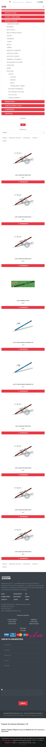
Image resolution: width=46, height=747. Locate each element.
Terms (27, 599)
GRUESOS (13, 80)
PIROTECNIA (24, 113)
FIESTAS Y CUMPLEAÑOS (24, 17)
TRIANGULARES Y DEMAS (17, 86)
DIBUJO (12, 83)
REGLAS (9, 44)
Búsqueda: (23, 118)
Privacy (27, 596)
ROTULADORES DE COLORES (25, 62)
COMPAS (9, 47)
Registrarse (17, 596)
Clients (16, 599)
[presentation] (23, 684)
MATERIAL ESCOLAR (24, 21)
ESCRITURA (25, 71)
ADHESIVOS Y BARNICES (25, 50)
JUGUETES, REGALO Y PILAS (24, 106)
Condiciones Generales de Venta (33, 715)
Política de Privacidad (17, 715)
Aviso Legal (7, 715)
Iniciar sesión (18, 594)
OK (37, 742)
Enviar (23, 703)
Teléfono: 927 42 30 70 (18, 2)
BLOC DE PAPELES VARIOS (14, 33)
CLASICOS (13, 77)
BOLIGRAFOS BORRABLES (26, 89)
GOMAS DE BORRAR (14, 97)
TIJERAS (9, 41)
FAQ (26, 594)
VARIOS (9, 68)
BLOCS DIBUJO (11, 30)
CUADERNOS (25, 39)
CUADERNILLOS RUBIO (25, 24)
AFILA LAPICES (26, 95)
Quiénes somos (5, 596)
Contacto (28, 2)
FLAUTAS (9, 36)
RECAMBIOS (25, 27)
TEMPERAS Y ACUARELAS (25, 59)
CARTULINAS (25, 65)
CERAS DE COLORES (25, 53)
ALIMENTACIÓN (24, 109)
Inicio (3, 594)
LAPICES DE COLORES (25, 56)
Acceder (39, 2)
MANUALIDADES (24, 101)
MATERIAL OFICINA (24, 13)
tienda (4, 138)
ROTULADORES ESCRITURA (26, 92)
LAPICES (26, 74)
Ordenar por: (23, 129)
